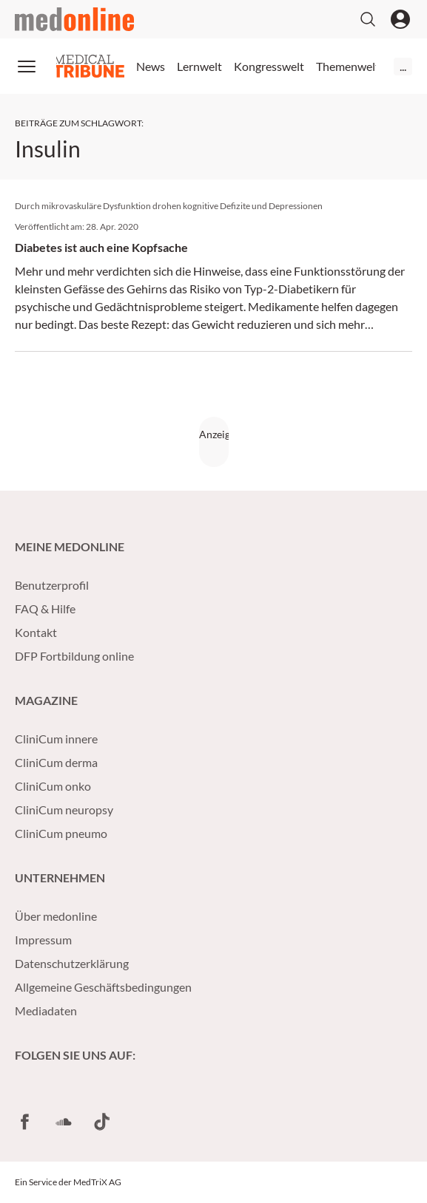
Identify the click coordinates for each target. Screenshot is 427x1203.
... (403, 66)
